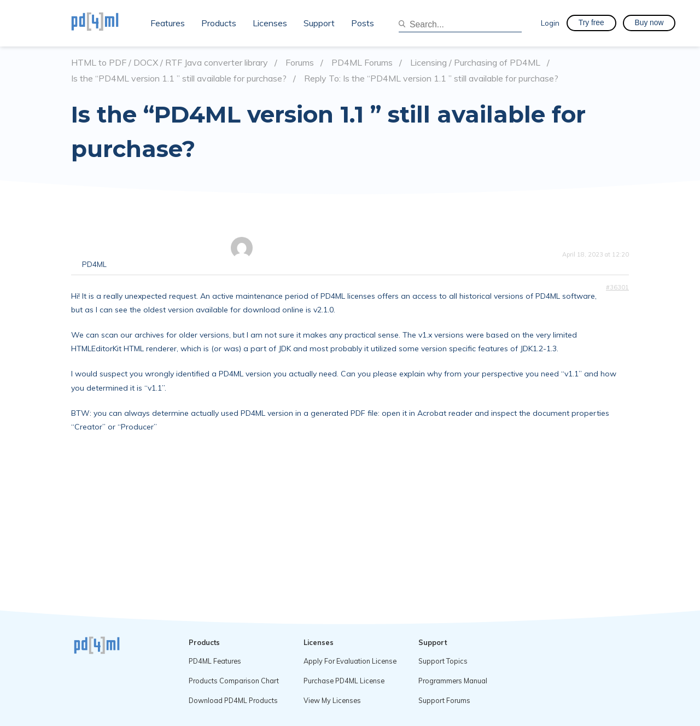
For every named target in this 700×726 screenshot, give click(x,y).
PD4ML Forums (362, 62)
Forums (299, 62)
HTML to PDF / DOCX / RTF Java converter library (169, 62)
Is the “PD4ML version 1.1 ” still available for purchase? (179, 78)
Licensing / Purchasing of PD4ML (475, 62)
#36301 (617, 287)
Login (550, 22)
